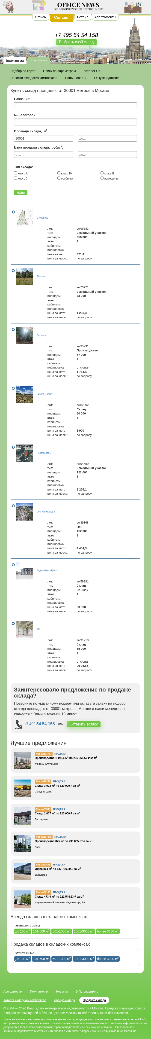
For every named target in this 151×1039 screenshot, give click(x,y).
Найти (21, 192)
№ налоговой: (25, 115)
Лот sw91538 (43, 864)
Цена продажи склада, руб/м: (38, 147)
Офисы (41, 17)
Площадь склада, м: (31, 131)
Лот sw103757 (43, 754)
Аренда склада (64, 1000)
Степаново (42, 217)
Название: (22, 99)
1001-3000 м (84, 931)
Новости (62, 991)
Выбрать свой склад (76, 42)
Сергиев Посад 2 (46, 511)
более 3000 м (108, 931)
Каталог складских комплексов (24, 1000)
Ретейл (82, 17)
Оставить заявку (83, 724)
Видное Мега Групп (47, 570)
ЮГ (38, 629)
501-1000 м (62, 931)
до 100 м (22, 931)
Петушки (41, 335)
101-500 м (41, 931)
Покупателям (39, 60)
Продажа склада (94, 1000)
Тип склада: (23, 167)
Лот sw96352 (43, 781)
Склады (62, 17)
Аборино (41, 276)
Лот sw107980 (43, 837)
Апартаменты (105, 17)
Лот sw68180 (43, 892)
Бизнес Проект (45, 394)
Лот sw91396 (43, 809)
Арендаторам (15, 60)
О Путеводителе (86, 991)
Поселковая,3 (44, 453)
